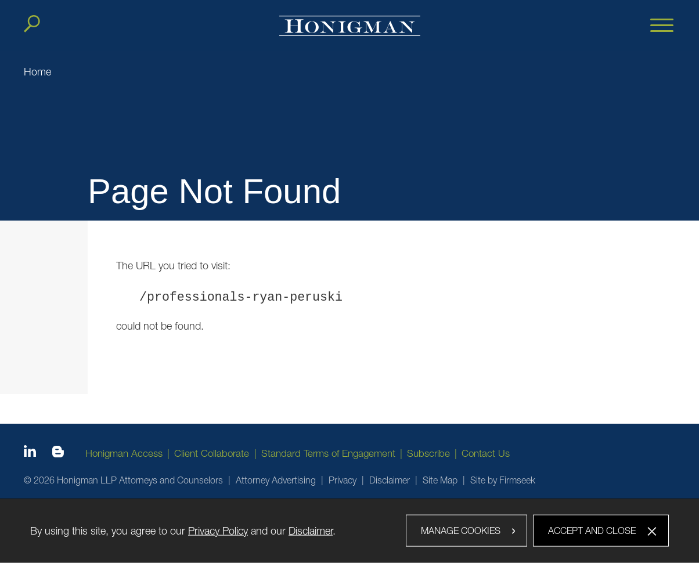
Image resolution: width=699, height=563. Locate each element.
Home (37, 72)
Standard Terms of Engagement (328, 453)
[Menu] (662, 26)
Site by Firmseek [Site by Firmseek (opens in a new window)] (502, 480)
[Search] (32, 24)
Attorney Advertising (276, 480)
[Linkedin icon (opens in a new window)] (30, 453)
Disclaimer (389, 480)
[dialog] (349, 530)
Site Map (440, 480)
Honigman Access (124, 453)
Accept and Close (592, 530)
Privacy (342, 480)
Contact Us (486, 453)
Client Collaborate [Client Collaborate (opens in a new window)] (211, 453)
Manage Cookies (460, 530)
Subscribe (428, 453)
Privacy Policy (218, 530)
